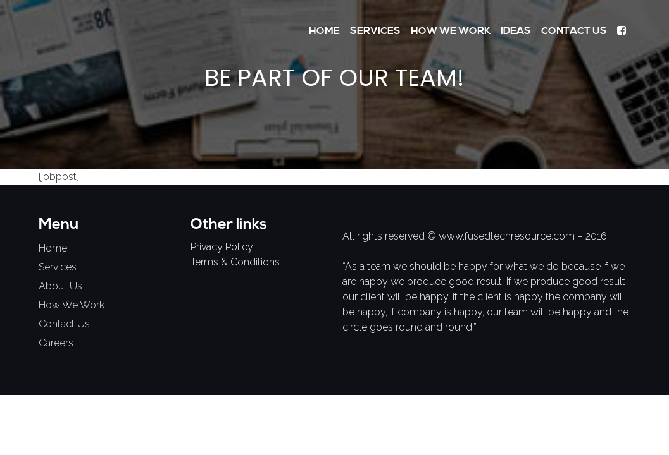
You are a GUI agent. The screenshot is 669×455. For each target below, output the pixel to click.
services (58, 267)
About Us (60, 286)
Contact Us (574, 32)
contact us (64, 324)
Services (375, 32)
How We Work (451, 32)
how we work (71, 305)
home (53, 248)
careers (56, 343)
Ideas (516, 32)
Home (324, 32)
